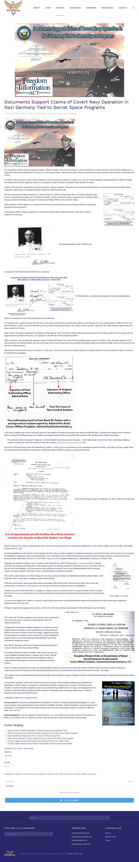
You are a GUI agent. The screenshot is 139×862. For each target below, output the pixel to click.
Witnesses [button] (75, 8)
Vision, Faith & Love (74, 854)
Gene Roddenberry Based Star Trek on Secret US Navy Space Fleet (34, 736)
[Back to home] (13, 8)
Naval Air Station (46, 774)
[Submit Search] (106, 817)
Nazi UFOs (58, 774)
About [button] (37, 8)
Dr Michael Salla (19, 113)
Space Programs (70, 113)
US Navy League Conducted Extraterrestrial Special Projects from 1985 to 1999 (38, 741)
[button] (133, 8)
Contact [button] (122, 8)
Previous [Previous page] (10, 781)
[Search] (68, 817)
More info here (14, 710)
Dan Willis (40, 323)
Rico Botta (68, 774)
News (106, 840)
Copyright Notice (30, 698)
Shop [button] (48, 8)
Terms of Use (109, 837)
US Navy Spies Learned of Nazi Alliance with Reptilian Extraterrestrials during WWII (40, 744)
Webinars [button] (91, 8)
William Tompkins (88, 774)
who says (82, 180)
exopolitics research (55, 113)
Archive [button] (60, 8)
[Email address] (27, 834)
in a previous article (85, 563)
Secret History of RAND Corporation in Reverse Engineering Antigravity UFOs (37, 731)
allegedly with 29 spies (41, 655)
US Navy (77, 774)
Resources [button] (107, 8)
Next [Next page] (130, 781)
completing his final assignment (27, 586)
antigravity (8, 774)
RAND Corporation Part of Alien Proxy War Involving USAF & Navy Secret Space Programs (43, 733)
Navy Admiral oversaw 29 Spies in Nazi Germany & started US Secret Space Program (41, 738)
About (107, 833)
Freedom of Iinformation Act (26, 774)
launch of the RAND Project (41, 558)
